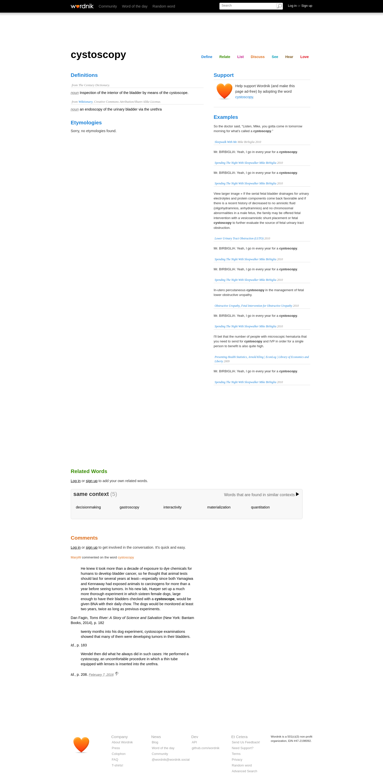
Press (116, 748)
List (240, 57)
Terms (236, 754)
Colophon (119, 754)
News (156, 737)
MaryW (76, 557)
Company (119, 737)
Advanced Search (244, 771)
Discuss (258, 57)
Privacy (237, 759)
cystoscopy (244, 97)
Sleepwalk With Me (226, 141)
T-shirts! (117, 765)
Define (206, 57)
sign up (91, 481)
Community (108, 6)
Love (304, 57)
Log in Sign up (300, 6)
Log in (76, 481)
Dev (194, 737)
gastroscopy (129, 507)
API (194, 742)
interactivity (173, 507)
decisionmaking (88, 507)
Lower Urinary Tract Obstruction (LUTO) (239, 238)
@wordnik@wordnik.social (170, 759)
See (275, 57)
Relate (224, 57)
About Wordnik (122, 742)
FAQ (115, 759)
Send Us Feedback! (246, 742)
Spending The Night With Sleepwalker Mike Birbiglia (245, 162)
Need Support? (242, 748)
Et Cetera (239, 737)
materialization (219, 507)
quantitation (260, 507)
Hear (289, 57)
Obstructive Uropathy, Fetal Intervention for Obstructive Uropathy (253, 305)
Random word (163, 6)
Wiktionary (85, 102)
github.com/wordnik (205, 748)
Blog (155, 742)
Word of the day (134, 6)
